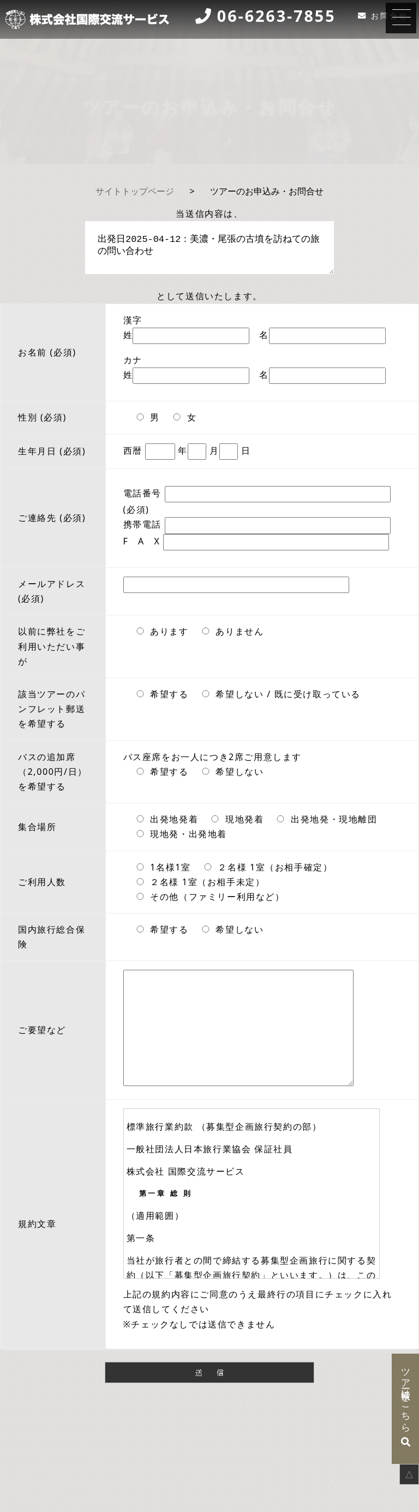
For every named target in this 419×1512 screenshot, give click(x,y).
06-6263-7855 (276, 16)
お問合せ (389, 16)
